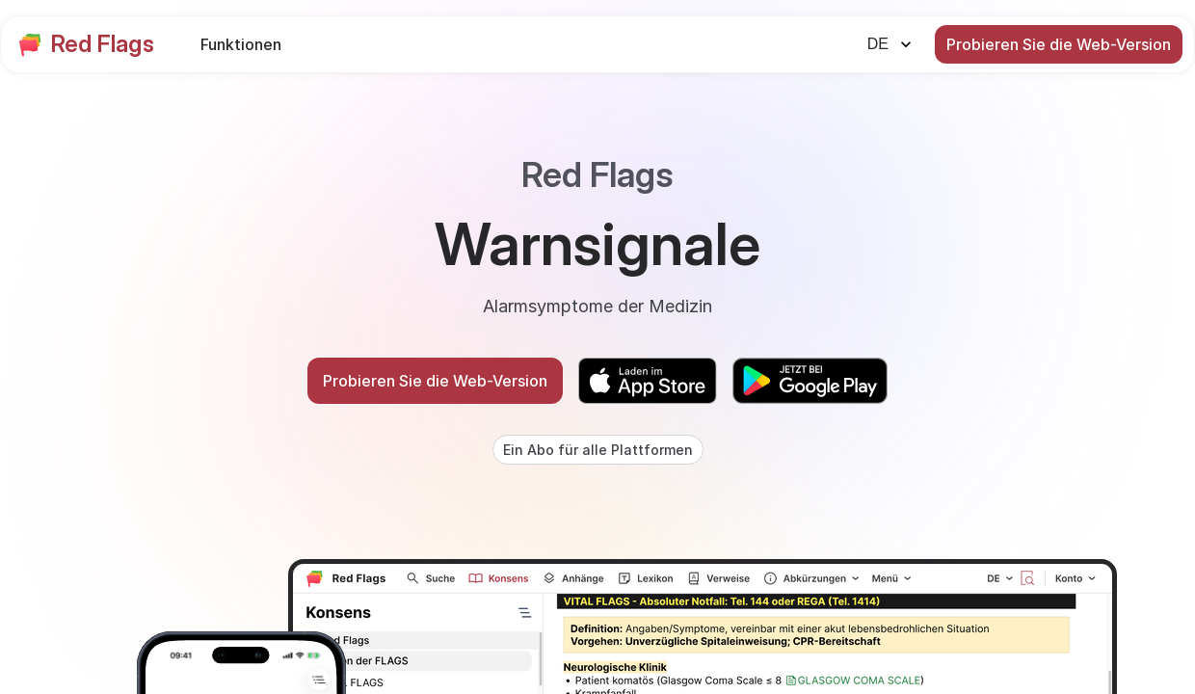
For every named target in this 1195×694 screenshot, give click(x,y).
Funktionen (240, 44)
